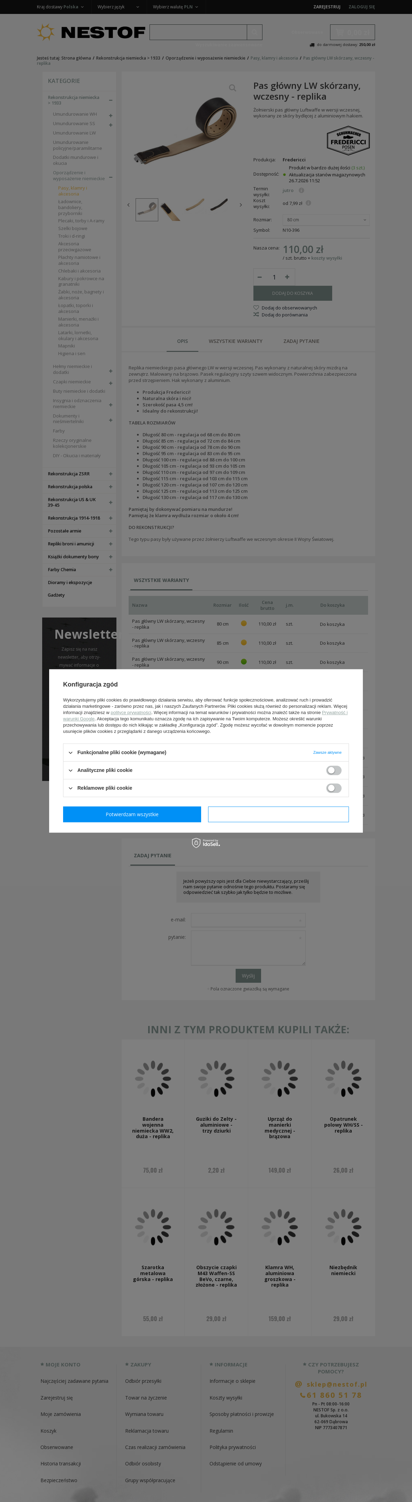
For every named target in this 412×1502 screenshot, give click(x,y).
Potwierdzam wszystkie (279, 814)
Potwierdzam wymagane (134, 814)
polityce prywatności (131, 712)
